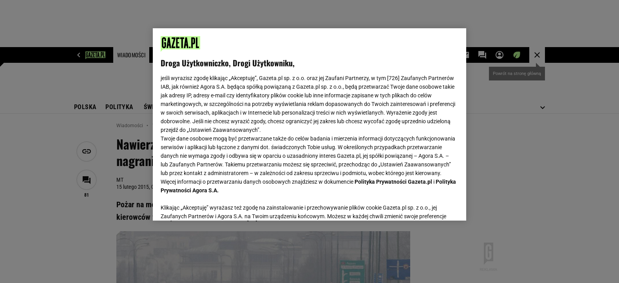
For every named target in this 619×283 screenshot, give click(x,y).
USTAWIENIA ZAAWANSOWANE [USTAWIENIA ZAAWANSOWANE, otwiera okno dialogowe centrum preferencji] (212, 205)
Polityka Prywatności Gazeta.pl (393, 182)
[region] (309, 124)
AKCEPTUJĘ (432, 205)
